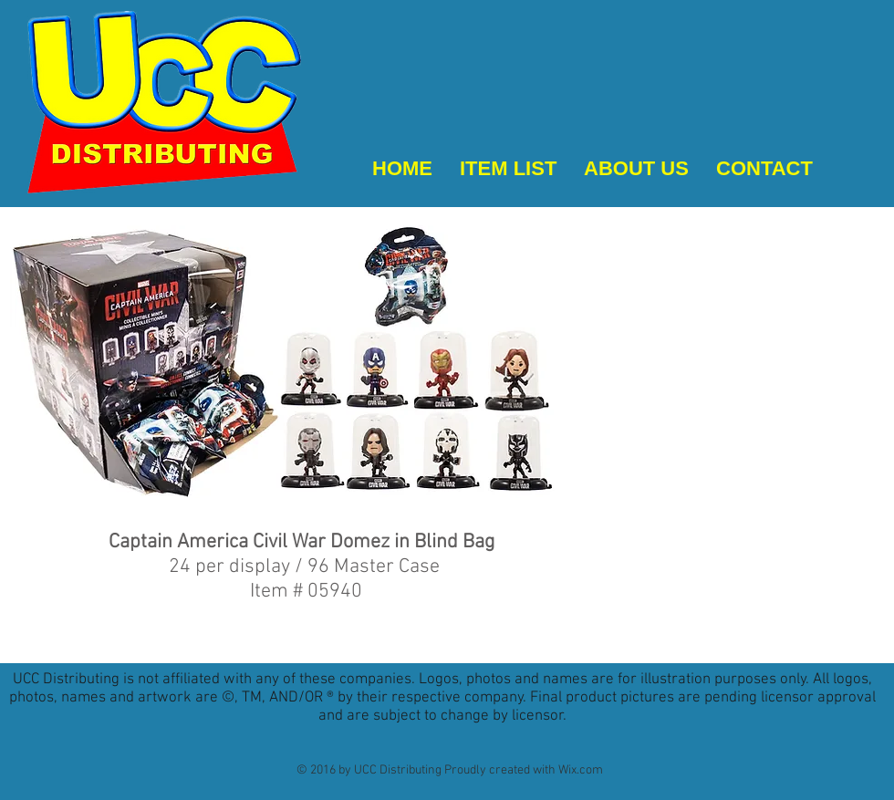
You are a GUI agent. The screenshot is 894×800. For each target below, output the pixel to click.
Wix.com (580, 770)
